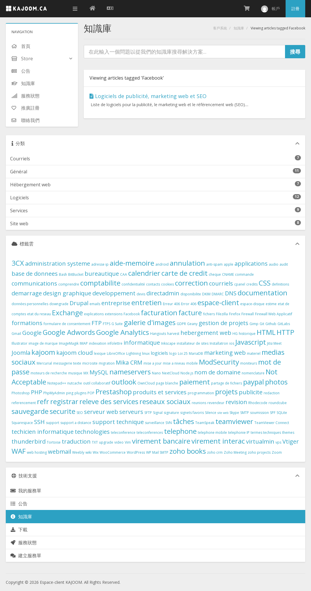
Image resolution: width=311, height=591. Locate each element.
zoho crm (215, 452)
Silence (210, 412)
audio (273, 264)
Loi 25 (183, 353)
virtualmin (260, 441)
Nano (156, 373)
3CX (18, 263)
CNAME (228, 274)
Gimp (253, 323)
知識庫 (239, 28)
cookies (167, 284)
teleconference (123, 432)
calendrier (144, 273)
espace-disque (252, 303)
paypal (253, 382)
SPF (272, 412)
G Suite (117, 323)
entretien (146, 302)
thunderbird (29, 441)
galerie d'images (150, 322)
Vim (128, 442)
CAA (123, 274)
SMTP (244, 412)
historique (247, 333)
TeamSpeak (204, 422)
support (52, 422)
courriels (221, 283)
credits (252, 284)
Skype (234, 412)
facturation (159, 312)
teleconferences (150, 432)
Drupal (79, 303)
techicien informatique (43, 432)
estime (271, 303)
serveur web (101, 412)
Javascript (250, 342)
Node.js (186, 373)
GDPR (181, 323)
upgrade (106, 442)
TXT (95, 442)
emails (95, 303)
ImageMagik (69, 343)
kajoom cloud (74, 353)
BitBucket (75, 274)
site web (222, 413)
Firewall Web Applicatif (273, 314)
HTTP (285, 332)
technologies (92, 432)
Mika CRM (129, 362)
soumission (259, 412)
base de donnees (35, 273)
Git (262, 323)
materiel (253, 353)
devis (141, 294)
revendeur (215, 402)
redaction (272, 393)
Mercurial (44, 363)
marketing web (225, 353)
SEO (80, 412)
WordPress (136, 452)
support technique (118, 422)
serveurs (131, 412)
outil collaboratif (96, 383)
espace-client (218, 302)
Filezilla (222, 314)
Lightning (133, 353)
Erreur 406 (171, 303)
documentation (262, 292)
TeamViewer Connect (271, 422)
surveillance (154, 422)
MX (85, 373)
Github (270, 323)
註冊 (295, 8)
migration (107, 363)
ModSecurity (219, 362)
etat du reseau (39, 314)
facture (190, 312)
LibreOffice (116, 353)
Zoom (277, 452)
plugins (80, 393)
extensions (113, 314)
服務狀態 (23, 542)
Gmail (16, 333)
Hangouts (158, 333)
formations (27, 323)
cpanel (239, 284)
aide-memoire (132, 263)
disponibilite (190, 294)
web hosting (37, 452)
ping (69, 393)
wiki (88, 452)
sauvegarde (30, 411)
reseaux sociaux (165, 401)
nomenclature (253, 373)
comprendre (68, 284)
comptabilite (100, 283)
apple (228, 264)
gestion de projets (223, 323)
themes (288, 432)
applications (251, 263)
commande (244, 274)
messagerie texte (67, 363)
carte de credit (184, 273)
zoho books (188, 451)
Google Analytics (122, 332)
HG (235, 333)
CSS (265, 283)
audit (284, 264)
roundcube (278, 402)
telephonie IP (238, 432)
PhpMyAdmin (54, 393)
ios (231, 343)
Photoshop (21, 393)
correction (191, 283)
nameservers (130, 371)
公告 (18, 503)
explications (94, 314)
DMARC (218, 294)
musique (75, 373)
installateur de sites (192, 343)
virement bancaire (161, 441)
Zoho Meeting (235, 452)
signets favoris (192, 412)
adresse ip (100, 264)
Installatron (219, 343)
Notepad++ (56, 383)
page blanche (167, 383)
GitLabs (284, 323)
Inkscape (168, 343)
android (162, 264)
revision (236, 402)
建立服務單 (25, 555)
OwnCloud (146, 383)
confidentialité (133, 284)
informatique (142, 342)
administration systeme (57, 263)
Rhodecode (257, 402)
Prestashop (114, 391)
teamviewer (234, 421)
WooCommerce (113, 452)
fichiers (209, 314)
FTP (97, 323)
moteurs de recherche (49, 373)
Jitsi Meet (274, 343)
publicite (250, 392)
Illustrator (19, 343)
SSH (39, 422)
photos (276, 382)
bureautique (102, 273)
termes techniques (266, 432)
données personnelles (30, 303)
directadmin (162, 293)
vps (278, 442)
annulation (187, 263)
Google (32, 333)
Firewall (247, 314)
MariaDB (196, 353)
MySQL (99, 372)
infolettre (114, 343)
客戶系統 (220, 28)
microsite (90, 363)
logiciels (159, 353)
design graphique (67, 293)
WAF (19, 451)
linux (146, 353)
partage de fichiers (226, 383)
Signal (158, 412)
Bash (63, 274)
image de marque (43, 343)
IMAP (84, 343)
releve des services (108, 401)
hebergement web (205, 333)
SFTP (148, 412)
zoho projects (259, 452)
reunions (199, 402)
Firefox (234, 314)
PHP (36, 392)
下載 (18, 529)
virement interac (218, 441)
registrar (64, 401)
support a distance (75, 422)
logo (173, 353)
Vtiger (290, 441)
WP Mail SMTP (157, 452)
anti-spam (214, 264)
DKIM (206, 294)
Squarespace (22, 422)
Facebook (132, 314)
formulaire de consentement (67, 323)
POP (90, 393)
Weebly (78, 452)
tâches (183, 421)
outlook (123, 382)
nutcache (74, 383)
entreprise (115, 303)
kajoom (43, 352)
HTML (266, 332)
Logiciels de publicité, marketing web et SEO (148, 96)
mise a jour (153, 363)
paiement (194, 382)
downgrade (58, 303)
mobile (192, 363)
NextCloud (170, 373)
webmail (59, 451)
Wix (95, 452)
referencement (24, 402)
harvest (173, 333)
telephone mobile (212, 432)
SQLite (282, 412)
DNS (230, 293)
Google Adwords (69, 332)
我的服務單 (25, 490)
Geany (192, 323)
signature (171, 412)
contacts (153, 284)
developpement (113, 293)
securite (62, 411)
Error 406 (188, 303)
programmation (201, 393)
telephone (180, 431)
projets (226, 391)
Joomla (21, 353)
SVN (168, 422)
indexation (97, 343)
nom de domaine (217, 372)
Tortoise (54, 442)
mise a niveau (174, 363)
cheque (215, 274)
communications (34, 283)
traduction (76, 441)
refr (43, 401)
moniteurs (248, 363)
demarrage (27, 293)
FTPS (106, 323)
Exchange (67, 312)
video (119, 442)
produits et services (160, 392)
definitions (280, 284)
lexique (100, 353)
